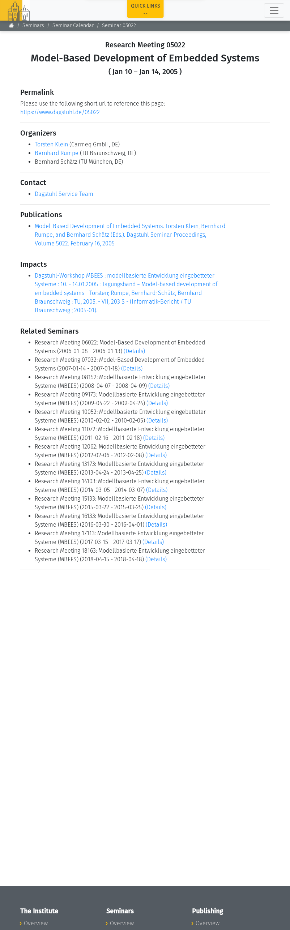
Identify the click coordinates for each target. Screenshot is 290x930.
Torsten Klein (51, 144)
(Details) (134, 351)
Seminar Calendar (73, 25)
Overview (36, 923)
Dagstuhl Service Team (64, 193)
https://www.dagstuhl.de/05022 (60, 112)
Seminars (33, 25)
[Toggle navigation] (274, 10)
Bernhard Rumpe (56, 153)
